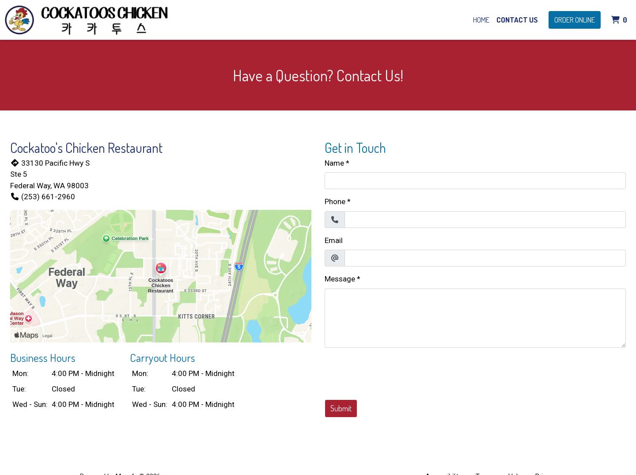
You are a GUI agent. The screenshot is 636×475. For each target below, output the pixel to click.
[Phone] (485, 219)
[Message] (475, 318)
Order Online (574, 19)
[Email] (485, 258)
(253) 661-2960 (42, 196)
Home (481, 19)
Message (340, 278)
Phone (335, 201)
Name (334, 163)
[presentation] (392, 372)
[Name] (475, 180)
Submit (341, 408)
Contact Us (517, 19)
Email (334, 240)
